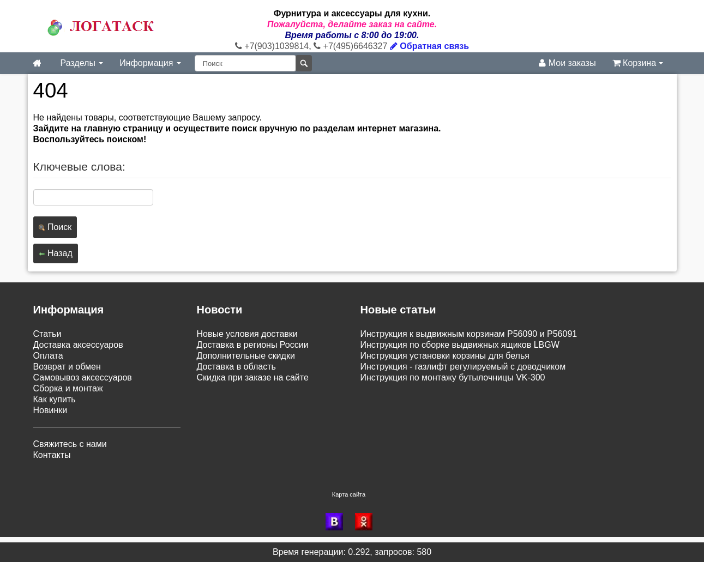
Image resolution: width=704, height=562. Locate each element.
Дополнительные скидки (246, 355)
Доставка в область (236, 366)
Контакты (52, 455)
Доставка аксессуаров (78, 344)
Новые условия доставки (247, 334)
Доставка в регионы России (253, 344)
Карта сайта (348, 494)
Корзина (637, 63)
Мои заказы (567, 63)
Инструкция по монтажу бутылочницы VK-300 (452, 377)
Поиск (55, 227)
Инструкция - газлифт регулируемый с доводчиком (463, 366)
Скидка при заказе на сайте (253, 377)
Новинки (50, 410)
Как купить (54, 399)
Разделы (82, 63)
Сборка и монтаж (68, 388)
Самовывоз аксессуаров (82, 377)
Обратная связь (429, 46)
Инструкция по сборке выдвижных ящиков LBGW (459, 344)
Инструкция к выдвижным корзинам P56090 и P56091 (468, 334)
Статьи (47, 334)
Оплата (48, 355)
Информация (149, 63)
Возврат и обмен (67, 366)
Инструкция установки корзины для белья (444, 355)
